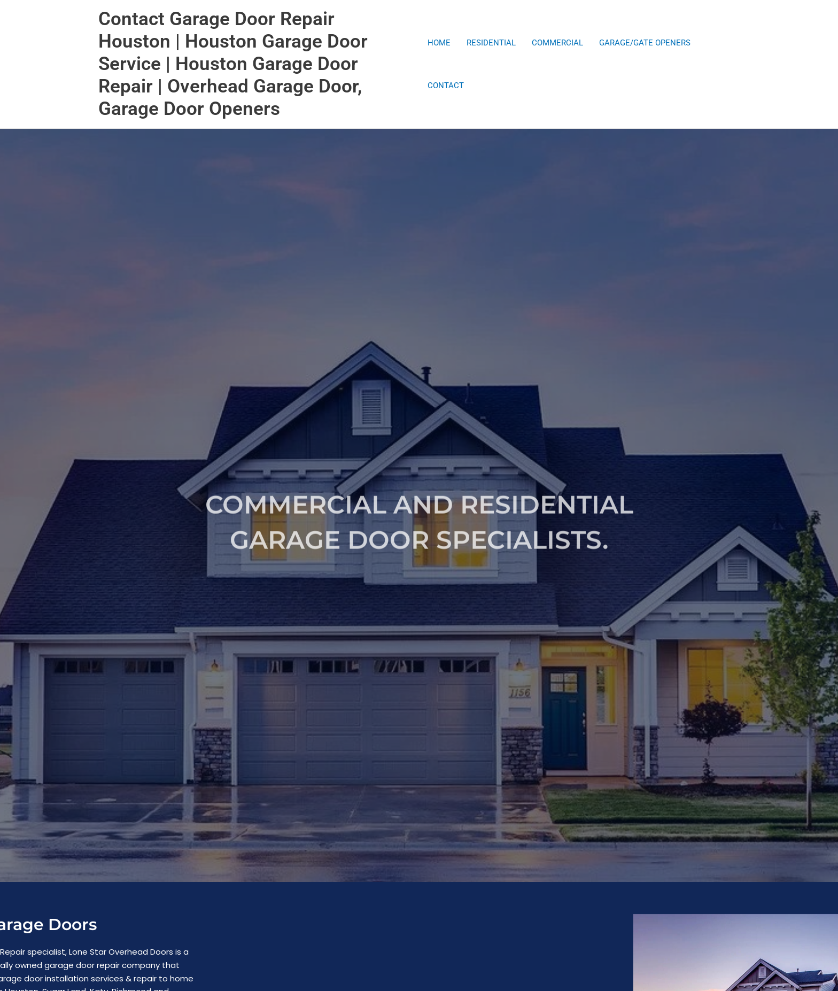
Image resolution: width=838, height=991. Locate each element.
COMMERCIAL (557, 43)
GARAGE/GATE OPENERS (644, 43)
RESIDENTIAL (491, 43)
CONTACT (446, 85)
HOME (439, 43)
